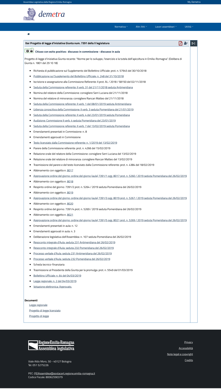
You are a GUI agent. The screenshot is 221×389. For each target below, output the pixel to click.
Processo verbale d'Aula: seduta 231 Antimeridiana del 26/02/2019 (72, 253)
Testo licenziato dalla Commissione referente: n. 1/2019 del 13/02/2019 (75, 143)
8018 (70, 181)
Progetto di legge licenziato (45, 310)
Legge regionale (38, 305)
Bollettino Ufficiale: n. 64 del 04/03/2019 (57, 275)
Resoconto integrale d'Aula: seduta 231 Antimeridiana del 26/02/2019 (74, 242)
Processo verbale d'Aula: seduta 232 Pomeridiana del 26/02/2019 (71, 259)
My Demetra (194, 2)
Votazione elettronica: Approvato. (52, 287)
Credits (189, 360)
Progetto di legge (39, 316)
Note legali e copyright (180, 354)
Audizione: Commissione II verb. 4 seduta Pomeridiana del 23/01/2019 (74, 120)
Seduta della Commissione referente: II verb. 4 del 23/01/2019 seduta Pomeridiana (81, 115)
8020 (70, 203)
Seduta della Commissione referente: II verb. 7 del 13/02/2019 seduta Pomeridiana (81, 126)
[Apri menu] (193, 43)
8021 (70, 215)
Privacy (188, 342)
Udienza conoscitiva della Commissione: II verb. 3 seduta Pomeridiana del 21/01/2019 (83, 109)
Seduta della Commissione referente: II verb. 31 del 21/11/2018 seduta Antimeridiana (83, 87)
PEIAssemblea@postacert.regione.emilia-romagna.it (64, 373)
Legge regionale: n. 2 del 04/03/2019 (54, 281)
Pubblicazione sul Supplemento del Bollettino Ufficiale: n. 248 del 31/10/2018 (78, 76)
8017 (70, 170)
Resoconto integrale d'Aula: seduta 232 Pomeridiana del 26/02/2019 (73, 248)
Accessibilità (186, 348)
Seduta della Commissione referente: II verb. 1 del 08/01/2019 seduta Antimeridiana (82, 104)
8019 (70, 192)
